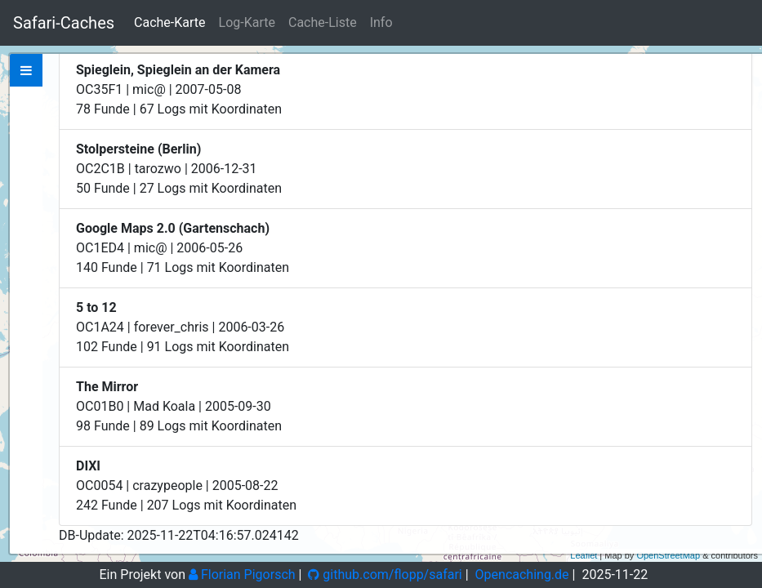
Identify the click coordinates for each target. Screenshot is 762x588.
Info (381, 22)
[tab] (26, 70)
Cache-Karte (169, 22)
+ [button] (740, 68)
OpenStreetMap (668, 555)
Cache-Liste (322, 22)
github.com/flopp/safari (384, 574)
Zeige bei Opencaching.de (136, 276)
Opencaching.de (522, 574)
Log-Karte (247, 22)
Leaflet (583, 555)
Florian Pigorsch (242, 574)
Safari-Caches (63, 23)
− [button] (740, 92)
